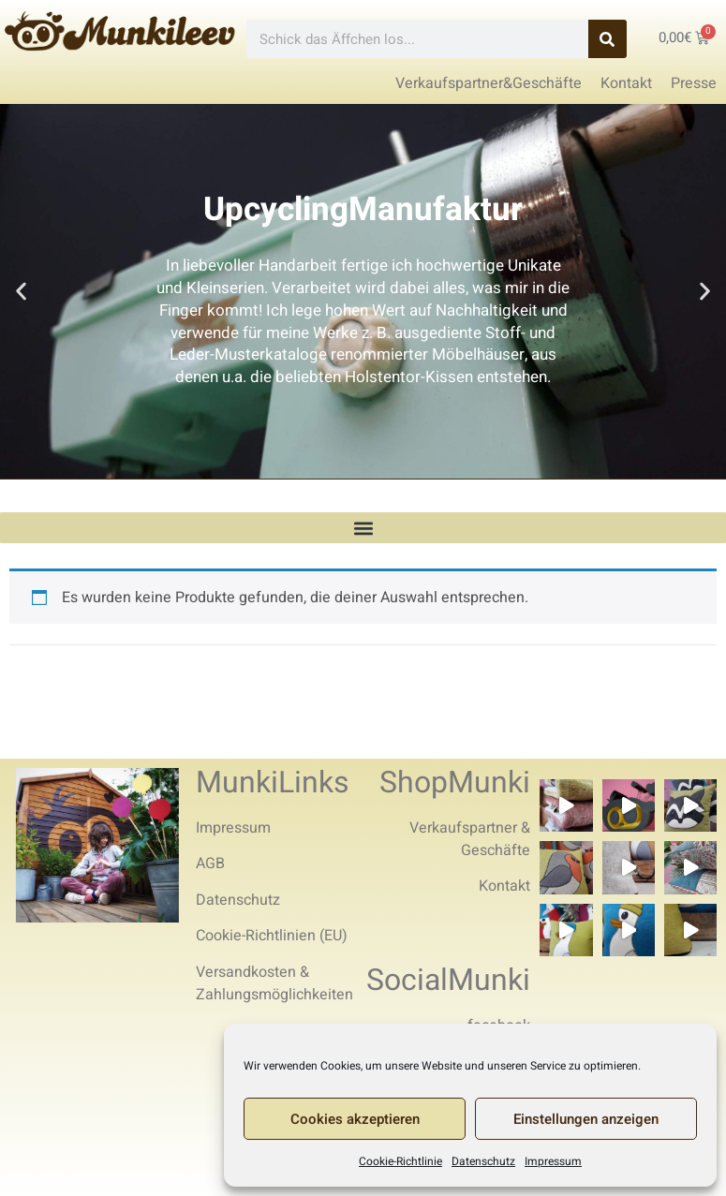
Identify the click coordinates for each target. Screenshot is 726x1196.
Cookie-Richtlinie (400, 1161)
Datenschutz (483, 1161)
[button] (21, 291)
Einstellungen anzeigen (586, 1119)
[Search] (607, 39)
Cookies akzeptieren (355, 1119)
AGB (210, 863)
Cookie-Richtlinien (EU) (272, 935)
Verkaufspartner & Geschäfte (469, 839)
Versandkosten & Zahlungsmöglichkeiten (274, 983)
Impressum (553, 1161)
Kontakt (504, 886)
